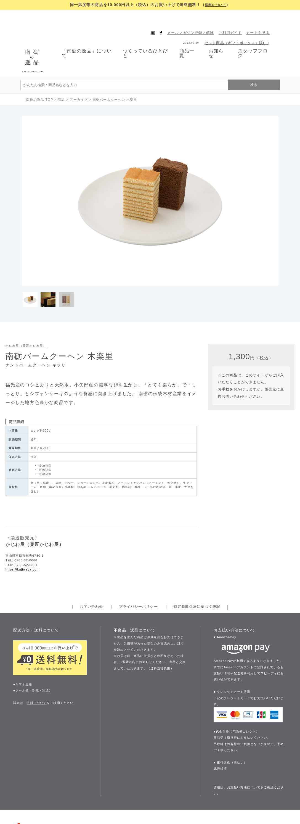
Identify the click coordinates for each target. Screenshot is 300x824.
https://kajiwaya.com (22, 542)
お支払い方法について (244, 759)
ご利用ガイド (238, 19)
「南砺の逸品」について (80, 39)
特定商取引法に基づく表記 (197, 579)
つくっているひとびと (143, 39)
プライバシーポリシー (138, 579)
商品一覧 (189, 39)
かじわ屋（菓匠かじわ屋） (26, 317)
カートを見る (266, 19)
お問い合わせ (91, 579)
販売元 (270, 362)
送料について (215, 4)
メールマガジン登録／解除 (199, 19)
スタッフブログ (259, 39)
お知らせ (219, 39)
